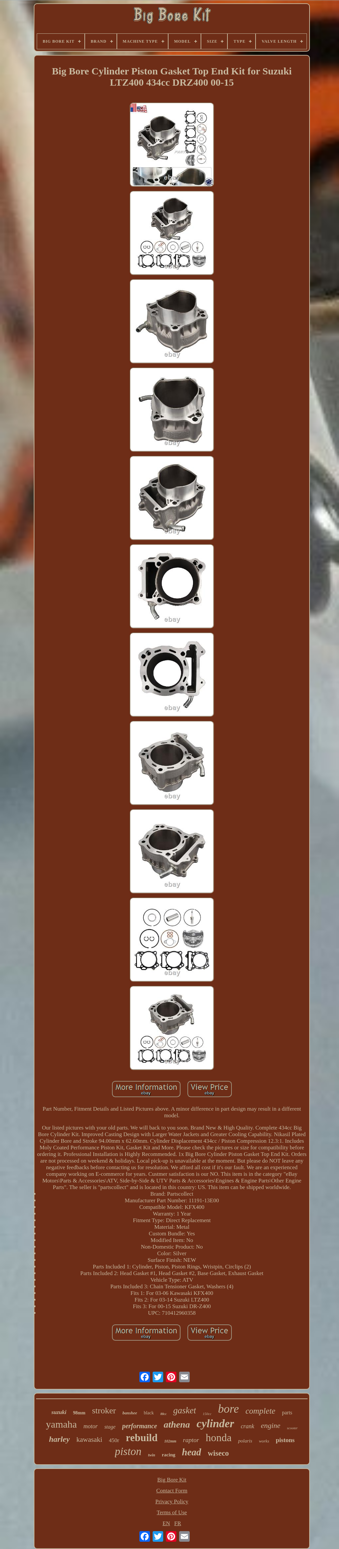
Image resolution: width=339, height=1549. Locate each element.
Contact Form (171, 1490)
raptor (191, 1440)
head (191, 1452)
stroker (104, 1410)
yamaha (61, 1424)
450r (114, 1440)
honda (218, 1437)
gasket (184, 1410)
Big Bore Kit (171, 1480)
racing (168, 1454)
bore (228, 1408)
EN (166, 1523)
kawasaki (89, 1439)
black (149, 1412)
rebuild (142, 1437)
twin (151, 1455)
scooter (292, 1428)
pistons (285, 1440)
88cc (163, 1414)
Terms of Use (172, 1512)
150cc (207, 1414)
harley (59, 1439)
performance (139, 1426)
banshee (129, 1412)
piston (128, 1451)
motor (90, 1426)
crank (247, 1426)
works (264, 1440)
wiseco (218, 1453)
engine (270, 1425)
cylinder (215, 1423)
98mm (79, 1412)
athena (177, 1424)
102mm (170, 1441)
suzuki (58, 1412)
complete (260, 1410)
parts (287, 1412)
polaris (245, 1440)
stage (110, 1427)
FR (177, 1523)
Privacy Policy (171, 1501)
